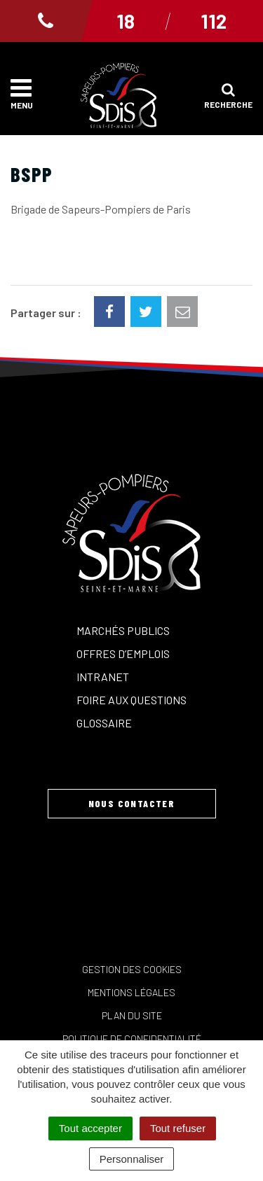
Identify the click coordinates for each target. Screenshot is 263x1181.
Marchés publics (123, 630)
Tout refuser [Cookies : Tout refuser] (177, 1128)
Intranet (102, 676)
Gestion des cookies (132, 969)
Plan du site (132, 1015)
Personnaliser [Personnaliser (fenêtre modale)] (132, 1159)
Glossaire (104, 722)
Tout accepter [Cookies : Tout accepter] (90, 1128)
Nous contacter (131, 803)
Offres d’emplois (123, 653)
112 (214, 21)
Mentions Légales (131, 992)
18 (125, 21)
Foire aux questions (131, 699)
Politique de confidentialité (131, 1038)
